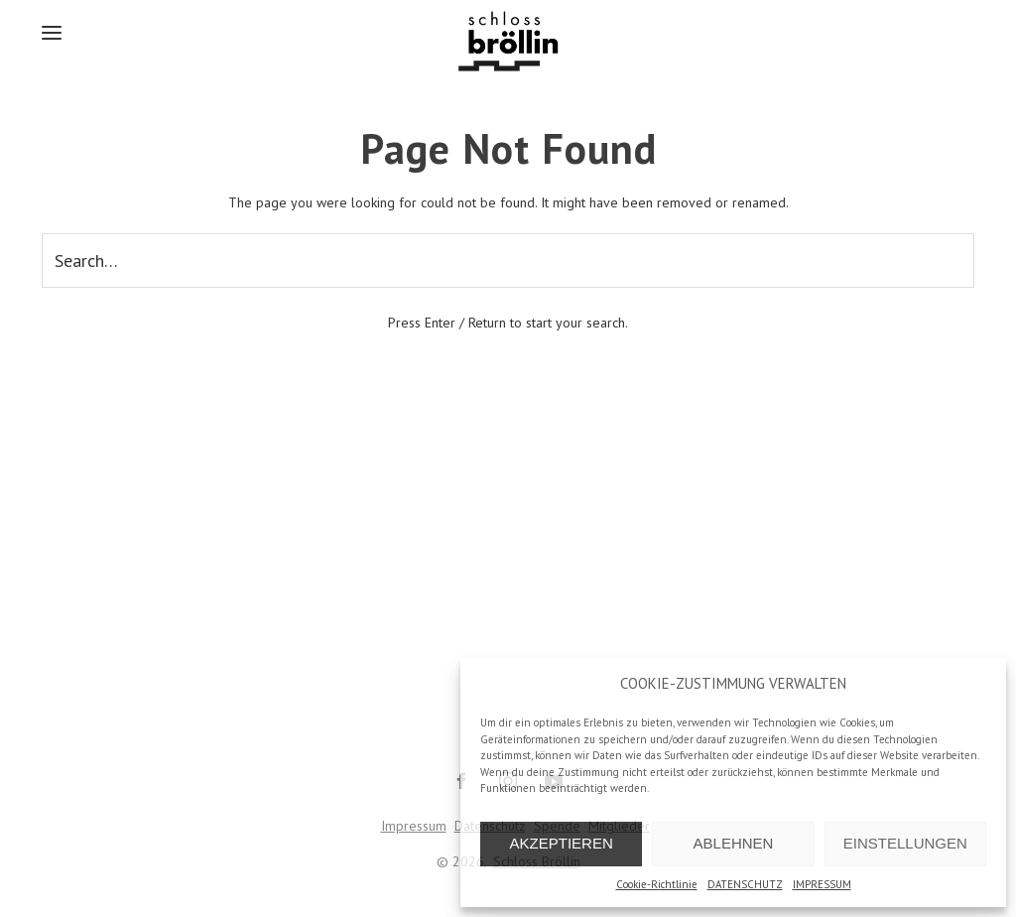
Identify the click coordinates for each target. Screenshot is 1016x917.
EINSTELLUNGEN (905, 843)
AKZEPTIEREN (561, 843)
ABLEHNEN (734, 843)
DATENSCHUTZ (745, 884)
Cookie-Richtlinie (657, 884)
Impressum (413, 826)
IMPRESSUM (822, 884)
